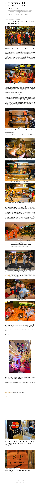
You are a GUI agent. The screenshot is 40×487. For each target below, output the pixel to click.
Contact (18, 14)
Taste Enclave (21, 397)
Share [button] (6, 396)
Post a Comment (10, 473)
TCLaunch (28, 397)
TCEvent (25, 397)
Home (9, 14)
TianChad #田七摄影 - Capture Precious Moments (18, 5)
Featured (22, 14)
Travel (26, 14)
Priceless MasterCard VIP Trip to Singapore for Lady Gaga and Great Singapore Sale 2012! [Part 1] (19, 443)
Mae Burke (22, 482)
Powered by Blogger (20, 480)
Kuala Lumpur (16, 397)
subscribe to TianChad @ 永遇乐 (10, 391)
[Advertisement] (20, 408)
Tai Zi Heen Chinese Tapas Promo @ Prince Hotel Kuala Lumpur (18, 471)
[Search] (34, 3)
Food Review (12, 397)
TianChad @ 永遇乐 (24, 391)
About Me (13, 14)
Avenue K (8, 397)
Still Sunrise (7, 275)
